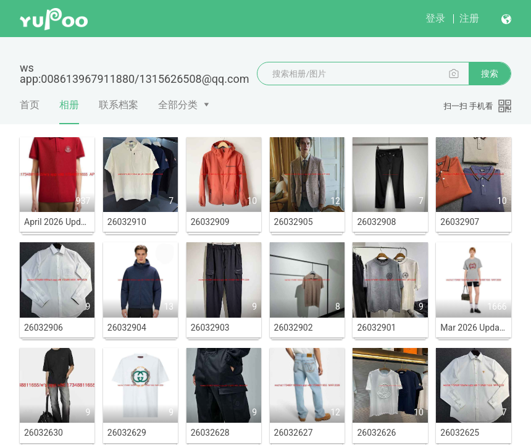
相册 (69, 111)
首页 (30, 105)
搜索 (489, 73)
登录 (435, 18)
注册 (469, 18)
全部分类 (178, 105)
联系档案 (118, 105)
